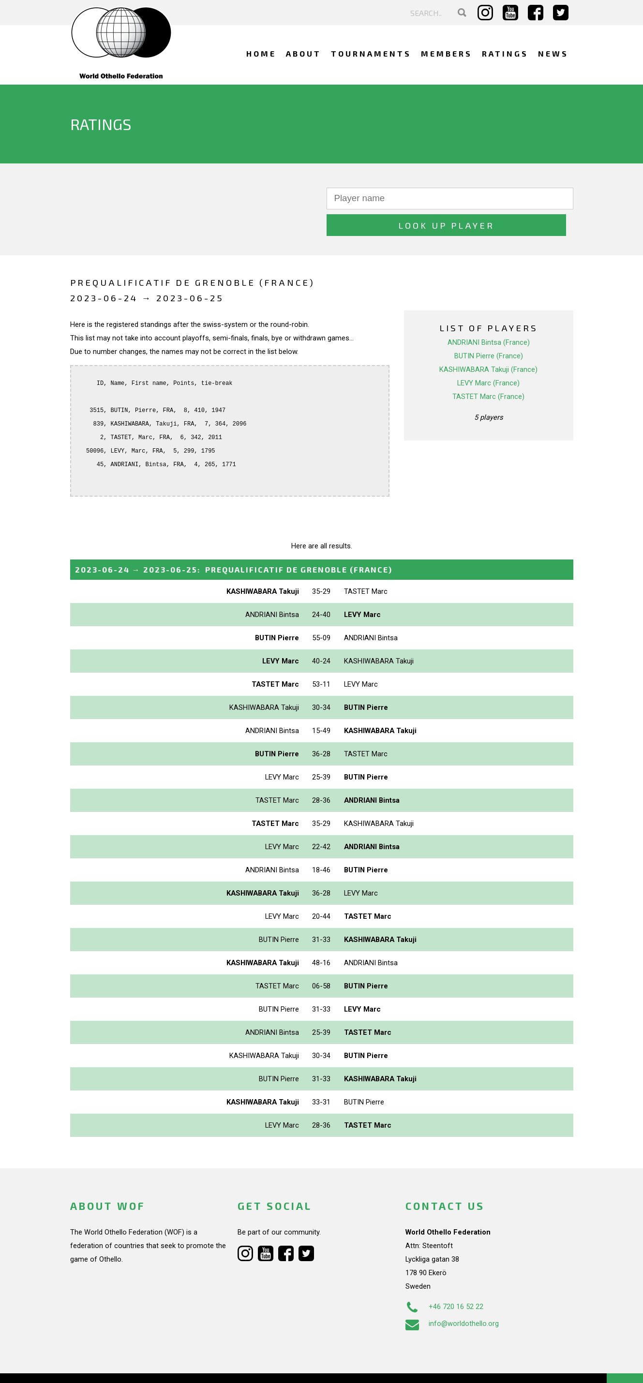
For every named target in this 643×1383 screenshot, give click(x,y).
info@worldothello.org (452, 1297)
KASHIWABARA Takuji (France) (488, 342)
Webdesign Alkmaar (111, 1365)
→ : (233, 543)
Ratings (505, 53)
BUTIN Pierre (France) (488, 329)
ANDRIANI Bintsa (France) (489, 315)
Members (446, 53)
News (553, 53)
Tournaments (371, 53)
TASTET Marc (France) (488, 370)
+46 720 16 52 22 (444, 1280)
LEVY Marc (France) (488, 356)
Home (261, 53)
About (303, 53)
